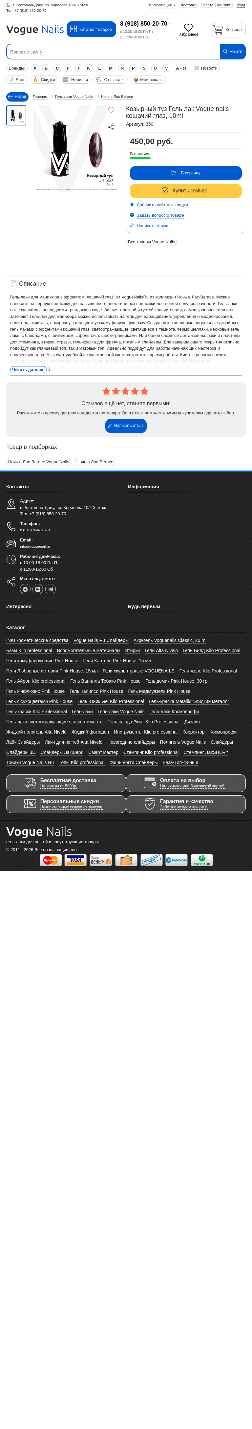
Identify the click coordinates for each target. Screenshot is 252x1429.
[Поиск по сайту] (106, 51)
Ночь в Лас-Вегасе (94, 461)
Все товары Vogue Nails (151, 241)
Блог (17, 79)
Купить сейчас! (185, 190)
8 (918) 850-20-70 (143, 23)
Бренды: (17, 68)
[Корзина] (228, 29)
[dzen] (25, 588)
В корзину (185, 173)
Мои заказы (148, 79)
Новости (205, 68)
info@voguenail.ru (35, 546)
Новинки (75, 79)
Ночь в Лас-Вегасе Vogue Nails (38, 461)
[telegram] (50, 588)
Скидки (44, 79)
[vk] (37, 588)
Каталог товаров (91, 29)
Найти (232, 51)
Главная (40, 97)
